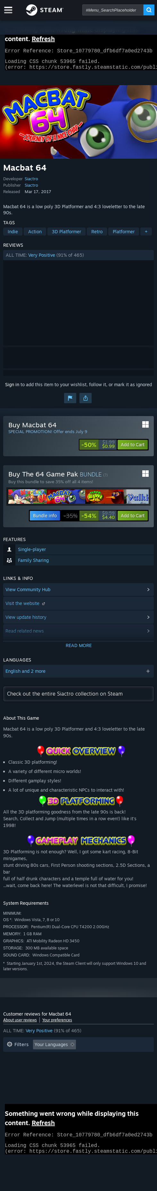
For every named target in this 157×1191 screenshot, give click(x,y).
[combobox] (113, 9)
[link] (98, 448)
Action (35, 235)
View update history (25, 621)
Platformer (124, 235)
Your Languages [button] (51, 1048)
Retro (97, 235)
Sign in (12, 388)
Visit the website (25, 607)
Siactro (31, 182)
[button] (78, 259)
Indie (13, 235)
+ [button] (146, 235)
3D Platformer (66, 235)
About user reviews (20, 1023)
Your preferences (57, 1023)
